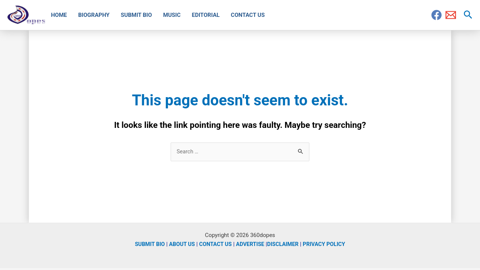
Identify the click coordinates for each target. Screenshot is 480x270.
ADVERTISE (250, 244)
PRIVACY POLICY (327, 244)
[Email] (451, 15)
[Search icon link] (468, 15)
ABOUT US (180, 244)
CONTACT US (214, 244)
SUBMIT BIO (146, 244)
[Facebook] (436, 15)
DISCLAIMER (284, 244)
